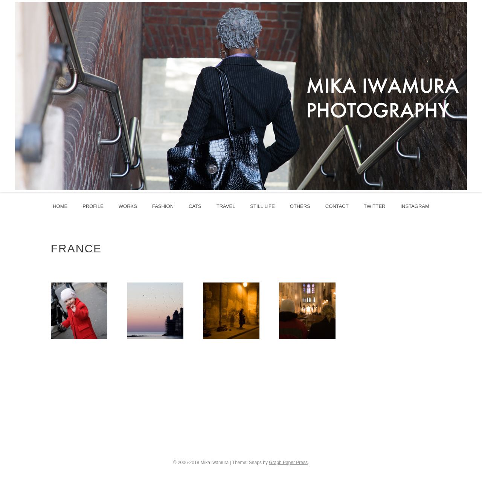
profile (93, 206)
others (300, 206)
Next (470, 96)
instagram (414, 206)
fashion (163, 206)
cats (195, 206)
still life (262, 206)
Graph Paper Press (288, 462)
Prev (12, 96)
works (128, 206)
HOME (60, 206)
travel (226, 206)
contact (337, 206)
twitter (375, 206)
